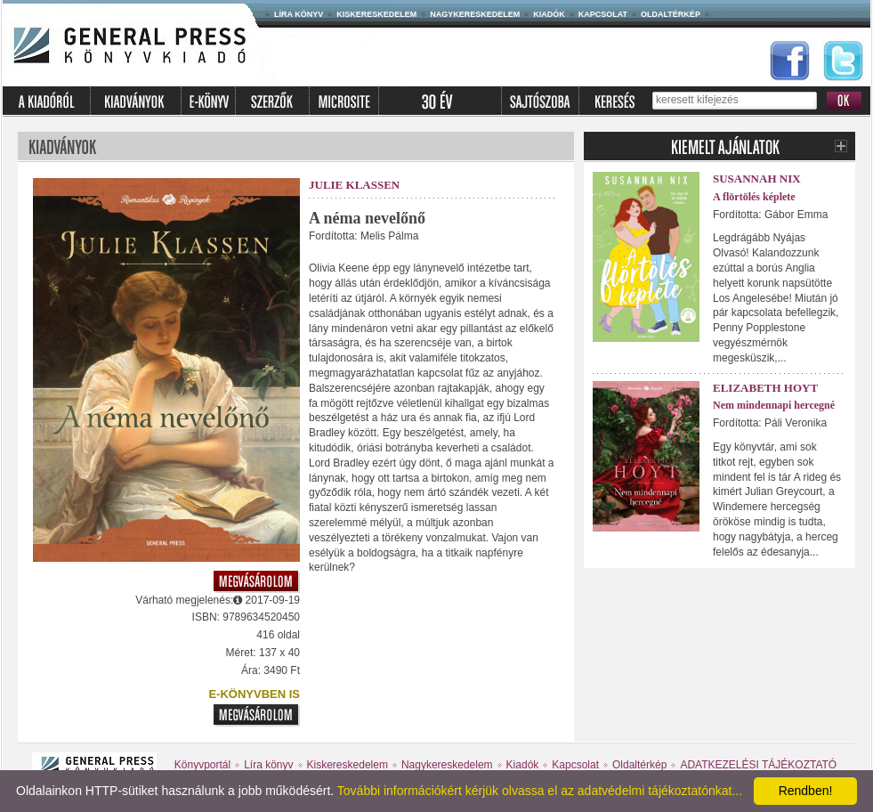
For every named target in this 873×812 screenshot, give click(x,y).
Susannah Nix (757, 178)
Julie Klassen (354, 184)
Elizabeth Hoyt (765, 387)
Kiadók (549, 14)
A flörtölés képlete (754, 197)
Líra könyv (298, 14)
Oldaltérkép (670, 14)
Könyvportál (202, 765)
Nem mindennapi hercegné (774, 405)
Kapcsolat (602, 14)
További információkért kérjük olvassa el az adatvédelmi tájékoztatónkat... (539, 791)
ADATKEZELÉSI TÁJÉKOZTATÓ (758, 765)
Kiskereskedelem (376, 14)
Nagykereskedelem (475, 14)
